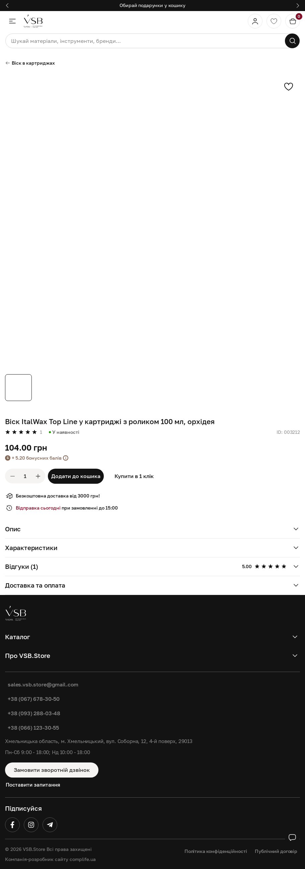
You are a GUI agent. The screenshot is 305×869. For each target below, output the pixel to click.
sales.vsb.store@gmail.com (43, 684)
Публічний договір (276, 851)
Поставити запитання (33, 785)
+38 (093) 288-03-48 (34, 713)
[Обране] (273, 21)
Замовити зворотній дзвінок (52, 769)
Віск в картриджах (30, 63)
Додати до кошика (75, 476)
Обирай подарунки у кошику (152, 5)
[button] (7, 5)
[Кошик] (292, 21)
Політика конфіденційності (215, 851)
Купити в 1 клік (134, 476)
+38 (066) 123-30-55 (33, 727)
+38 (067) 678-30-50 (34, 698)
